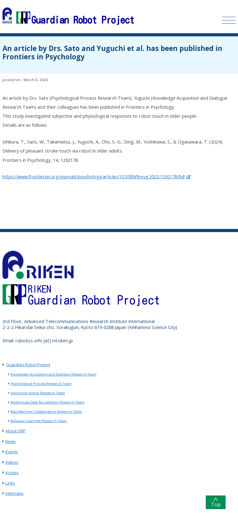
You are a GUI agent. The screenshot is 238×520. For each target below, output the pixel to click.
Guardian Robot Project (28, 364)
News (10, 441)
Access (12, 472)
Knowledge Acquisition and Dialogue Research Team (53, 374)
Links (10, 483)
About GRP (15, 431)
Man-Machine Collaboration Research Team (46, 411)
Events (11, 451)
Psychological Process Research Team (41, 383)
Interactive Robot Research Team (38, 393)
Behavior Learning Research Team (39, 421)
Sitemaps (14, 493)
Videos (11, 462)
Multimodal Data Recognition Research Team (48, 402)
